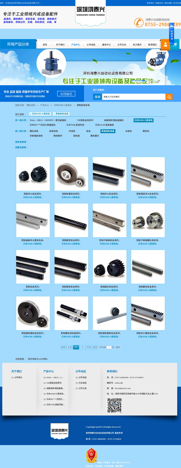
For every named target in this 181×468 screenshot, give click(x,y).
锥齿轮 (146, 131)
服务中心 (106, 45)
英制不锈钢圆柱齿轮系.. (147, 240)
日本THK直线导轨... (55, 404)
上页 (70, 347)
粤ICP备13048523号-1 (121, 463)
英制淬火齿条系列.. (109, 194)
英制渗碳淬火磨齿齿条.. (32, 240)
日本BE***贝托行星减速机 (43, 125)
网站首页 (31, 105)
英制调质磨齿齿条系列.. (109, 333)
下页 (89, 347)
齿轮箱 (76, 136)
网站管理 (119, 466)
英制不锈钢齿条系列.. (109, 240)
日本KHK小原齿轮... (55, 394)
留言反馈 (177, 3)
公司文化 (121, 45)
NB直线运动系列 (85, 120)
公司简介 (18, 377)
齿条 (88, 131)
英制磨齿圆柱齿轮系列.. (32, 333)
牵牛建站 (99, 466)
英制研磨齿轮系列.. (71, 194)
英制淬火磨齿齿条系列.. (147, 333)
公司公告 (83, 388)
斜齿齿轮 (53, 131)
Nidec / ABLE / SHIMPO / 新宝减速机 (48, 120)
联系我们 (152, 45)
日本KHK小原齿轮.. (33, 197)
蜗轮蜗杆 (58, 136)
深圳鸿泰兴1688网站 (37, 359)
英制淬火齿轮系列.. (33, 194)
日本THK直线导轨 (75, 125)
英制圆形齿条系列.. (71, 240)
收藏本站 (159, 3)
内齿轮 (72, 131)
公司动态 (91, 45)
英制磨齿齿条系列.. (148, 287)
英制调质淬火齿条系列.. (147, 194)
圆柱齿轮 (34, 131)
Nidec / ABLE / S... (54, 377)
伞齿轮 (128, 131)
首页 (45, 45)
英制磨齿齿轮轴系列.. (71, 333)
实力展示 (137, 45)
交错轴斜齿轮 (36, 136)
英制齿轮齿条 (83, 105)
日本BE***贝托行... (55, 399)
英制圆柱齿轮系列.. (109, 287)
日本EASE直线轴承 (104, 125)
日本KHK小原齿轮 (63, 105)
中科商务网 (109, 466)
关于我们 (60, 45)
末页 (95, 347)
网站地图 (168, 3)
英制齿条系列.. (33, 287)
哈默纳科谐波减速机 (114, 120)
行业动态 (83, 383)
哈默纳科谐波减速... (55, 388)
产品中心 (75, 45)
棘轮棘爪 (95, 136)
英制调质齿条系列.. (71, 287)
